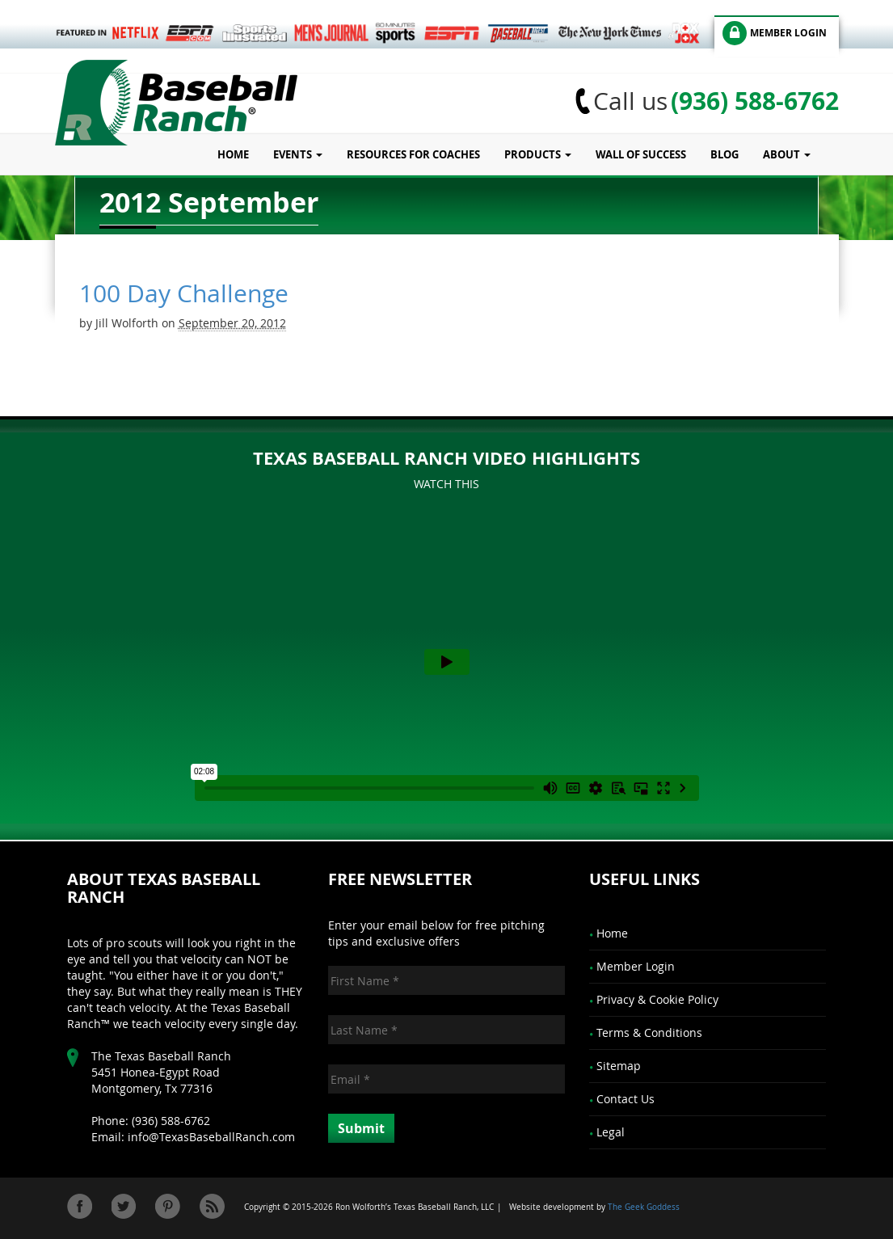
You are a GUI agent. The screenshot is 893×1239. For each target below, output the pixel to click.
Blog (724, 154)
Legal (610, 1132)
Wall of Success (641, 154)
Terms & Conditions (649, 1032)
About (787, 154)
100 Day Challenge (184, 293)
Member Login (635, 966)
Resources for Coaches (413, 154)
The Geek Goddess (644, 1207)
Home (233, 154)
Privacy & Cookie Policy (657, 999)
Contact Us (625, 1098)
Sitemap (618, 1065)
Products (537, 154)
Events (297, 154)
